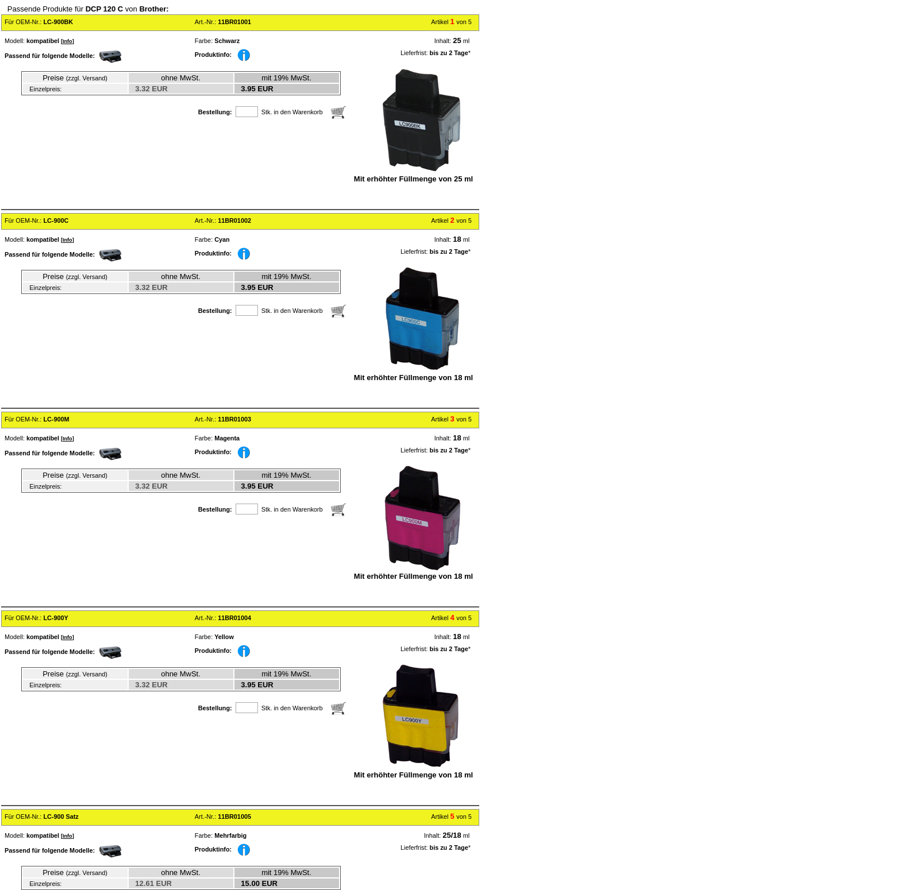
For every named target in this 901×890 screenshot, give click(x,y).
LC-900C (55, 220)
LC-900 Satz (60, 816)
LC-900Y (55, 617)
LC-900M (56, 419)
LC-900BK (58, 21)
